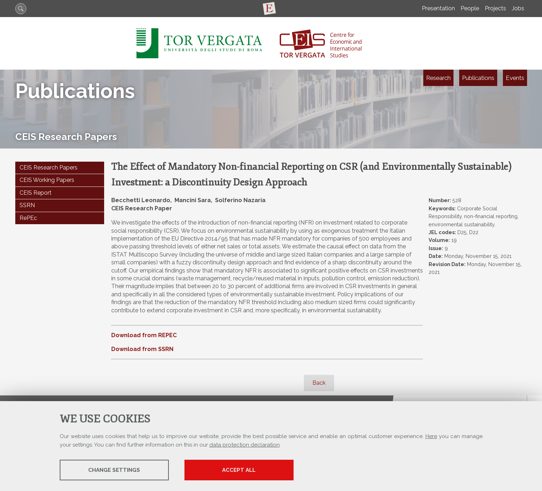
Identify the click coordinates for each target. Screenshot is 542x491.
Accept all (243, 470)
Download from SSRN (142, 349)
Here (431, 436)
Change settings (115, 470)
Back (319, 382)
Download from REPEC (144, 335)
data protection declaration (244, 445)
